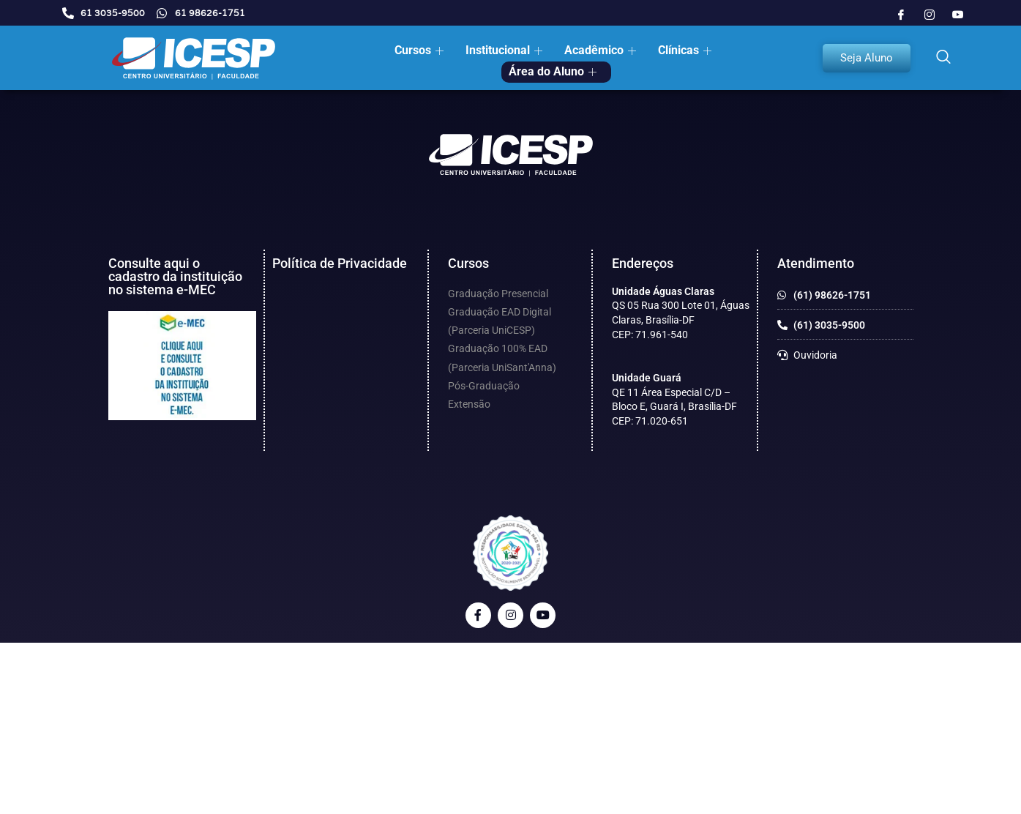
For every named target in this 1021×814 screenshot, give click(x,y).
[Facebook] (901, 15)
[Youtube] (958, 15)
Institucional (505, 50)
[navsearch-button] (943, 57)
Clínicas (686, 50)
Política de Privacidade (339, 263)
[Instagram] (929, 15)
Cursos (420, 50)
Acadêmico (602, 50)
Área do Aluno (554, 71)
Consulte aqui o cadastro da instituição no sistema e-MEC (175, 276)
